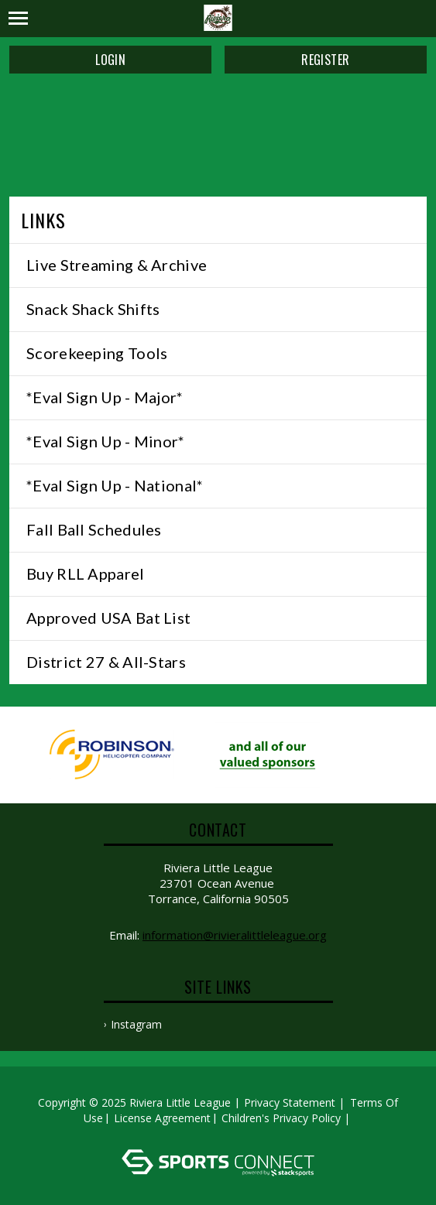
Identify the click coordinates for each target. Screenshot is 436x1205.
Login (110, 59)
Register (325, 59)
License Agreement (162, 1118)
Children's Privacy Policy (281, 1118)
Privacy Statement (289, 1102)
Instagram (136, 1024)
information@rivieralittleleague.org (234, 935)
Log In (220, 1133)
